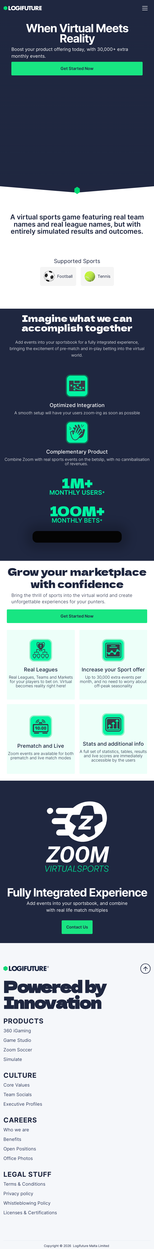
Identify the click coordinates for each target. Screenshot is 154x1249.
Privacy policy (18, 1193)
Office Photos (18, 1158)
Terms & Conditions (24, 1184)
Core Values (16, 1085)
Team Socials (17, 1094)
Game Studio (17, 1040)
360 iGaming (17, 1031)
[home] (23, 8)
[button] (144, 8)
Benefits (12, 1139)
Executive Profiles (22, 1104)
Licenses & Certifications (30, 1212)
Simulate (12, 1059)
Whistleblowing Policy (26, 1203)
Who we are (16, 1130)
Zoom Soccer (17, 1050)
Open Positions (19, 1149)
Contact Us (77, 927)
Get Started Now (77, 68)
